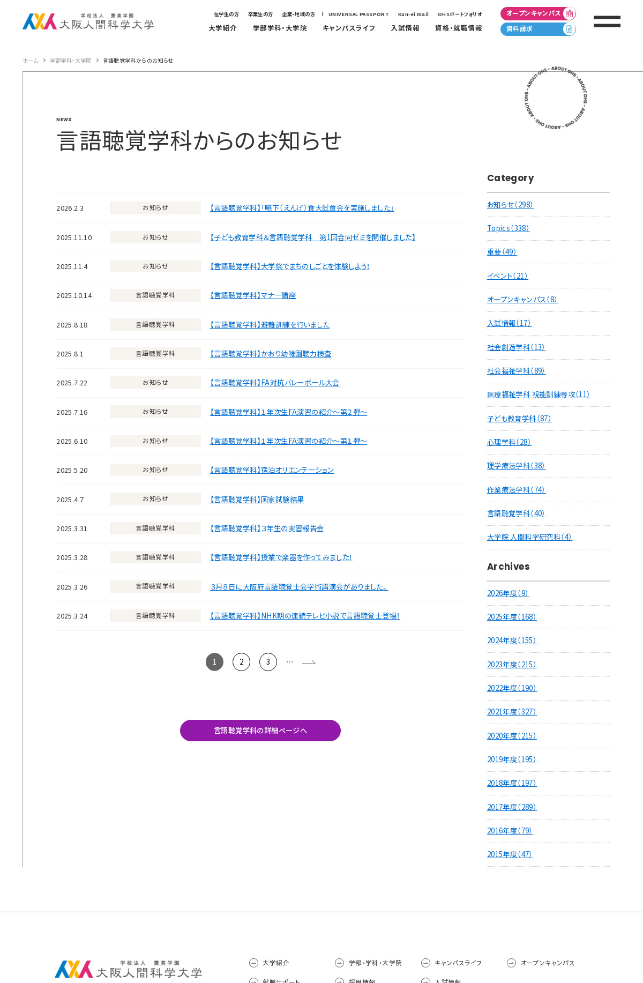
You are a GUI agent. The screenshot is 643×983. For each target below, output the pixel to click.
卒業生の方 (260, 14)
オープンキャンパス (540, 13)
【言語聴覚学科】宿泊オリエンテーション (272, 470)
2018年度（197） (512, 783)
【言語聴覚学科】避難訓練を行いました (270, 324)
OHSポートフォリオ (460, 14)
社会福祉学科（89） (516, 371)
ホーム (31, 60)
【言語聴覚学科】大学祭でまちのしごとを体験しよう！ (290, 266)
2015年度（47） (510, 854)
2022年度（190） (512, 688)
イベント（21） (507, 276)
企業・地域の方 (298, 14)
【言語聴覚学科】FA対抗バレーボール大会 (275, 382)
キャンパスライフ (458, 962)
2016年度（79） (510, 830)
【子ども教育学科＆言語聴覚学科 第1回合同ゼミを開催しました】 (313, 237)
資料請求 (540, 29)
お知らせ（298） (510, 204)
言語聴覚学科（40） (516, 513)
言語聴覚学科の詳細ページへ (260, 730)
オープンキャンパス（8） (522, 299)
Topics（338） (508, 228)
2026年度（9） (508, 593)
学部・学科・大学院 (375, 962)
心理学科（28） (509, 442)
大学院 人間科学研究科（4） (530, 537)
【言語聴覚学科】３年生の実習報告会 (267, 528)
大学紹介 (276, 962)
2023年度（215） (512, 664)
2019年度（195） (512, 759)
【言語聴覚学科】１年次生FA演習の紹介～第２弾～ (289, 412)
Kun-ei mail (413, 14)
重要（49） (502, 252)
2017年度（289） (512, 807)
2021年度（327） (512, 711)
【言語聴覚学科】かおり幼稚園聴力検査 (270, 353)
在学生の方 (226, 14)
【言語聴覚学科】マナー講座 (253, 295)
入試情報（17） (509, 323)
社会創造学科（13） (516, 347)
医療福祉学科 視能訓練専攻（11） (539, 394)
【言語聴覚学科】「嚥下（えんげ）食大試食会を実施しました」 (302, 208)
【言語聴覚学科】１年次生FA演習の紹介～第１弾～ (289, 441)
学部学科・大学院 (71, 60)
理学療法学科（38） (516, 465)
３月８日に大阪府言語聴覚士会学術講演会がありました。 (299, 587)
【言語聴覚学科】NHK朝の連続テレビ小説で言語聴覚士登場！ (305, 615)
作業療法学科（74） (516, 490)
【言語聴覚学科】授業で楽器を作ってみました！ (281, 557)
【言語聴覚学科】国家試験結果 (257, 499)
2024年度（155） (512, 640)
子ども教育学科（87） (519, 418)
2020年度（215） (512, 736)
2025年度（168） (512, 617)
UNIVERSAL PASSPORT (358, 14)
